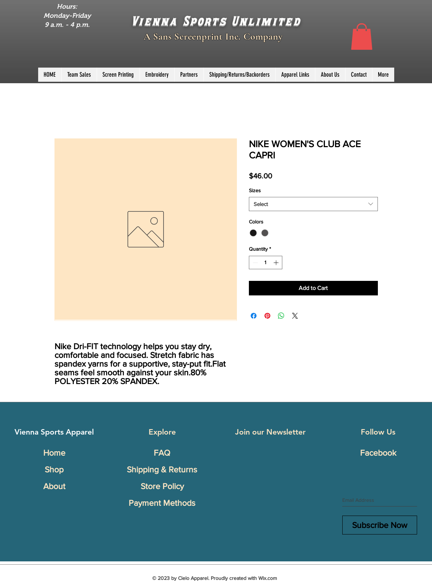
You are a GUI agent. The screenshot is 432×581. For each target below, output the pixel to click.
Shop (54, 469)
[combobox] (313, 204)
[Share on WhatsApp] (281, 315)
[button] (362, 36)
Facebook (378, 452)
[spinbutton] (265, 262)
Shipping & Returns (162, 469)
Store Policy (162, 486)
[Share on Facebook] (253, 315)
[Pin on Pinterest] (267, 315)
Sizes (255, 190)
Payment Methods (162, 503)
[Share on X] (295, 315)
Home (54, 452)
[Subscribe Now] (379, 525)
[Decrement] (254, 262)
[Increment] (276, 262)
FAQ (162, 452)
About (54, 486)
